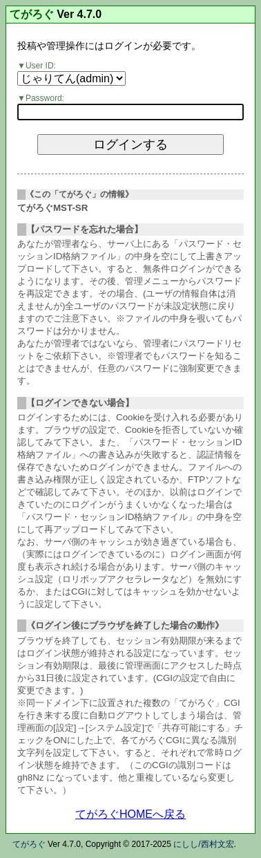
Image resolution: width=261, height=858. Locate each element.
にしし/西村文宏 (203, 844)
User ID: (41, 66)
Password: (45, 98)
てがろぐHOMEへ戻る (130, 814)
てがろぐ (32, 14)
